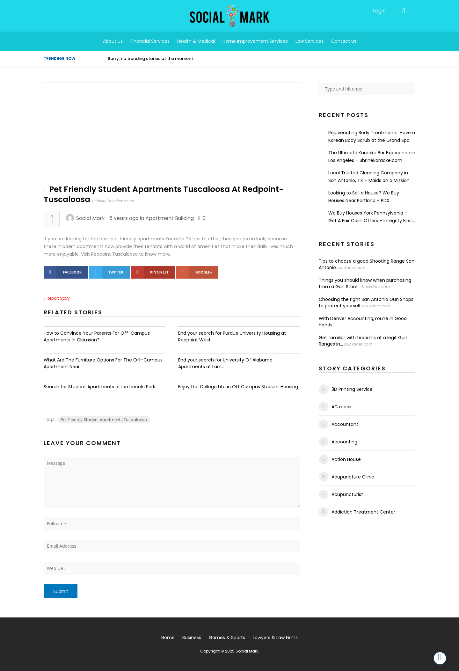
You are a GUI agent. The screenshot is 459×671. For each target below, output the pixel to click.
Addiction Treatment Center (363, 512)
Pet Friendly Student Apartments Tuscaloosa (104, 419)
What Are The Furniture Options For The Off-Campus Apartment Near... (103, 363)
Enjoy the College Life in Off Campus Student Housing (238, 386)
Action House (346, 459)
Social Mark (90, 218)
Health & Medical (196, 41)
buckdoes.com (351, 267)
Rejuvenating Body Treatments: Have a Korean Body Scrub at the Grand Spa (371, 136)
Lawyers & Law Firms (275, 637)
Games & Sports (227, 637)
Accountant (345, 424)
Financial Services (150, 41)
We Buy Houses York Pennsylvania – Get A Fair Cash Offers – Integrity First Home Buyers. (370, 217)
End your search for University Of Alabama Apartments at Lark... (225, 363)
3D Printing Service (352, 389)
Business (191, 637)
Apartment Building (169, 218)
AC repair (342, 407)
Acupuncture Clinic (353, 477)
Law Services (309, 41)
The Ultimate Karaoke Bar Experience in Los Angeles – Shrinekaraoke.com (371, 157)
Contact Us (343, 41)
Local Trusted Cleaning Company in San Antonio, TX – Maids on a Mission (369, 177)
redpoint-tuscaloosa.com (113, 200)
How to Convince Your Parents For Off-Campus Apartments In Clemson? (97, 336)
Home (168, 637)
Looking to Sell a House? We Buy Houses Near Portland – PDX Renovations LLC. (363, 197)
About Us (113, 41)
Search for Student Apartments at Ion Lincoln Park (99, 386)
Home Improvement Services (255, 41)
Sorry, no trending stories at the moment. (151, 58)
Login (379, 10)
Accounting (344, 442)
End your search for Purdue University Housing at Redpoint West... (232, 336)
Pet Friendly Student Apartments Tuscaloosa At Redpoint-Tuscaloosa (164, 194)
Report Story (58, 298)
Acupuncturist (347, 494)
